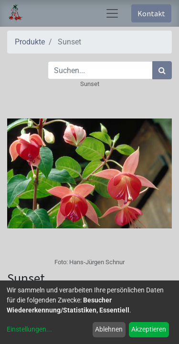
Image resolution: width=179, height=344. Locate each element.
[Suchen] (162, 70)
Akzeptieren (148, 329)
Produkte (30, 41)
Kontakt (151, 13)
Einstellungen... (29, 329)
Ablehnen (109, 329)
